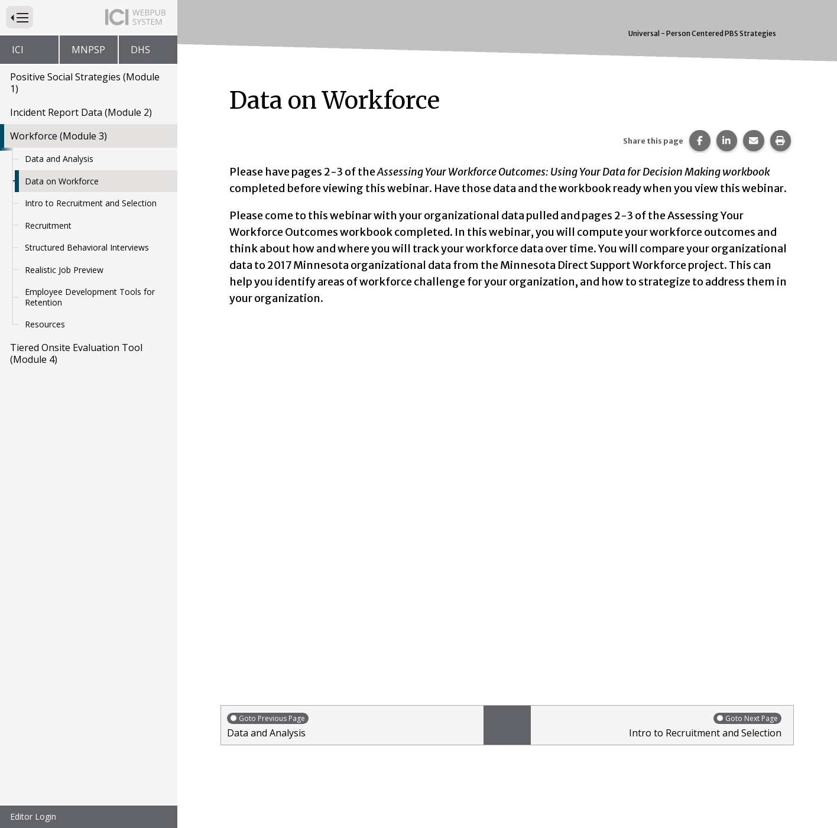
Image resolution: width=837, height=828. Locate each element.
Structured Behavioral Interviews (87, 247)
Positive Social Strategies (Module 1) (85, 82)
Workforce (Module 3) (58, 135)
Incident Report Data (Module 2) (81, 112)
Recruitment (48, 225)
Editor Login (33, 816)
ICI (18, 49)
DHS (140, 49)
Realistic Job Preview (64, 269)
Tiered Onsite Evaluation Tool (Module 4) (76, 353)
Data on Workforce (62, 181)
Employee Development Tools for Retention (90, 297)
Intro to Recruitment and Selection (91, 203)
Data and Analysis (59, 158)
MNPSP (88, 49)
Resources (45, 324)
